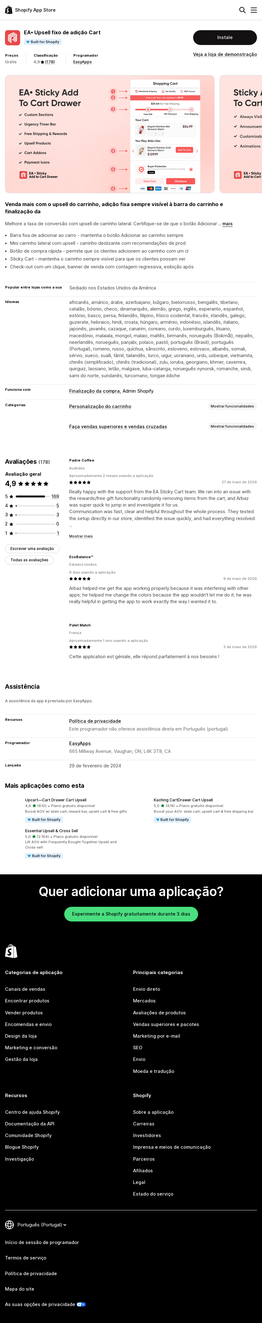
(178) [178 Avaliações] (50, 61)
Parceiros (144, 1159)
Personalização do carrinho (100, 406)
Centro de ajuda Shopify (32, 1112)
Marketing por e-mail (156, 1036)
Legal (139, 1182)
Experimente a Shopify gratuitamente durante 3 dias (131, 914)
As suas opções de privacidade (40, 1304)
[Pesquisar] (242, 10)
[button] (67, 810)
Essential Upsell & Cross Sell (51, 830)
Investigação (19, 1159)
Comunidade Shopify (28, 1135)
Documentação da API (29, 1124)
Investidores (147, 1135)
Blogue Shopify (22, 1147)
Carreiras (143, 1124)
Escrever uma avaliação (32, 548)
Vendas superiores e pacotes (166, 1024)
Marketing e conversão (31, 1048)
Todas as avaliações (29, 560)
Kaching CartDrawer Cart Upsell (183, 800)
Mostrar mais (81, 536)
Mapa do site (19, 1289)
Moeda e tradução (153, 1071)
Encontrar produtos (27, 1001)
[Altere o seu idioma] (41, 1225)
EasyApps (82, 61)
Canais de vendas (25, 989)
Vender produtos (24, 1013)
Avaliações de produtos (159, 1013)
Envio (139, 1059)
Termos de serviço (25, 1258)
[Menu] (254, 10)
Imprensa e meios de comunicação (172, 1147)
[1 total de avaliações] (58, 533)
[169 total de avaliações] (55, 496)
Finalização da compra (94, 391)
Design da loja (21, 1036)
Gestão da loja (21, 1059)
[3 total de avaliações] (57, 515)
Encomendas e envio (28, 1024)
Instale (225, 37)
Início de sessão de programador (42, 1242)
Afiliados (143, 1171)
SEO (137, 1048)
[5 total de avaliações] (57, 505)
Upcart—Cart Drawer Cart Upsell (55, 800)
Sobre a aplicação (153, 1112)
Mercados (144, 1001)
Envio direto (146, 989)
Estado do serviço (153, 1194)
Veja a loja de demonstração (225, 54)
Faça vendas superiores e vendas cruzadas (118, 426)
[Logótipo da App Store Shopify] (30, 10)
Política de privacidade (95, 721)
